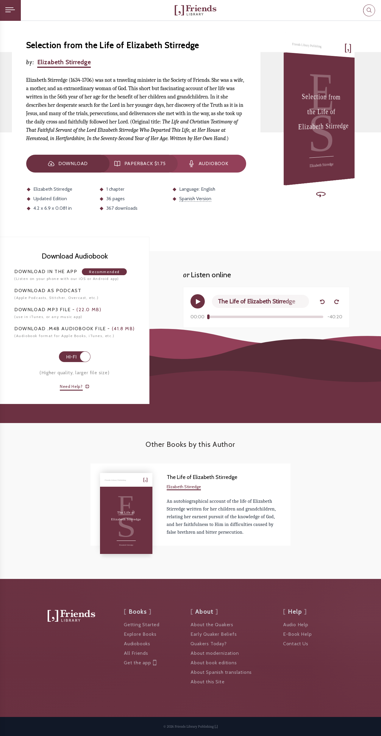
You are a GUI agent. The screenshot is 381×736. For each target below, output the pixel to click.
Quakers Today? (208, 643)
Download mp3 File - (57, 309)
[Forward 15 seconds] (336, 301)
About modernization (214, 653)
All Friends (136, 653)
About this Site (207, 682)
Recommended (104, 272)
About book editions (213, 662)
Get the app (140, 663)
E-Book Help (297, 634)
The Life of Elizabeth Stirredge (202, 477)
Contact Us (295, 643)
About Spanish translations (221, 672)
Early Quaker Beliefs (213, 634)
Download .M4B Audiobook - (74, 328)
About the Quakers (211, 624)
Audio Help (295, 624)
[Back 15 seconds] (322, 301)
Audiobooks (137, 643)
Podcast (47, 290)
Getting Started (142, 624)
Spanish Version (195, 198)
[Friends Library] (195, 10)
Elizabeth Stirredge (64, 62)
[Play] (197, 301)
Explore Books (140, 634)
